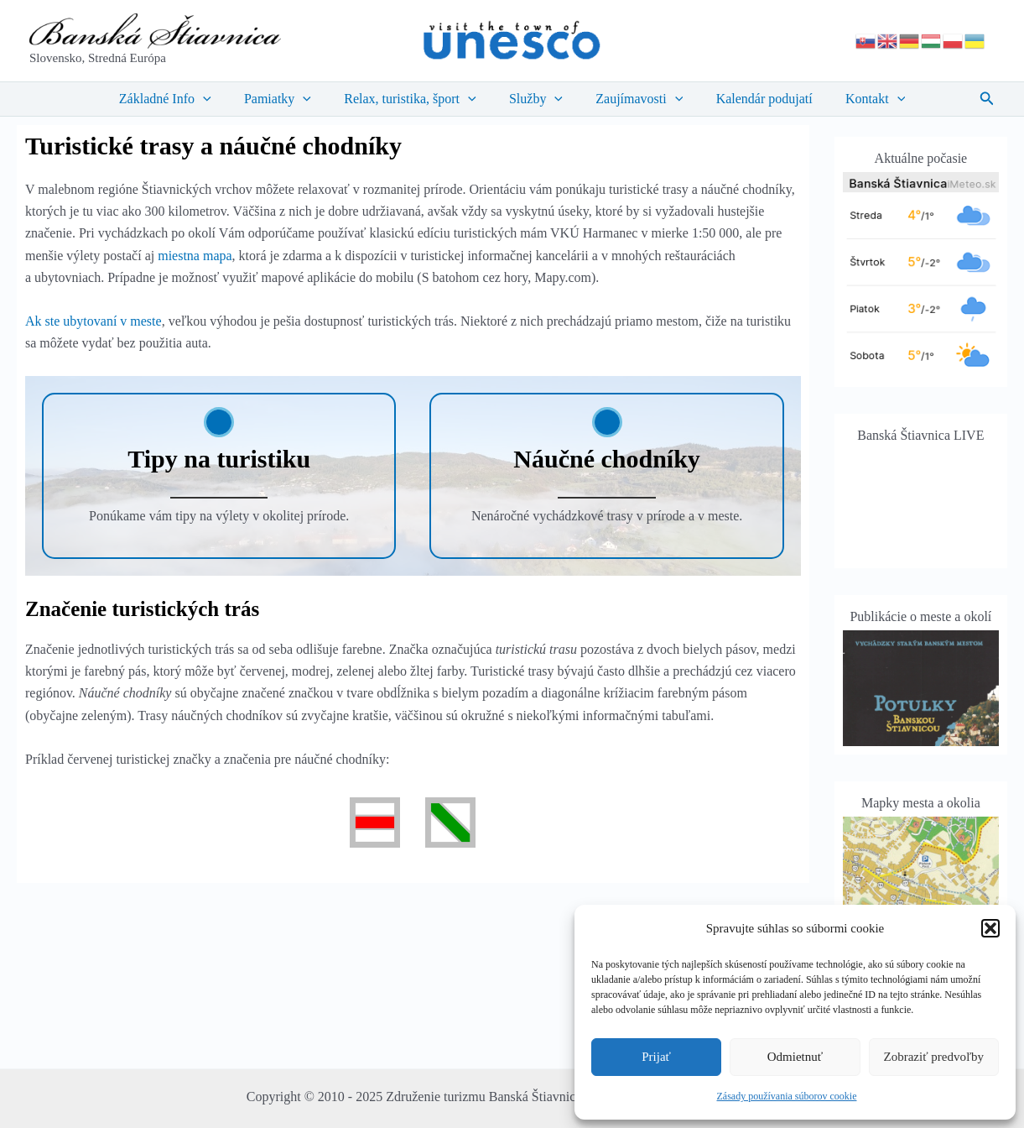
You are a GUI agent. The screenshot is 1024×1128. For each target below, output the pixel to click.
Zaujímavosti (633, 99)
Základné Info (184, 99)
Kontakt (856, 99)
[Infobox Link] (219, 475)
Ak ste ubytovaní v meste (93, 321)
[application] (221, 99)
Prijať (656, 1056)
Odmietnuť (795, 1056)
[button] (990, 928)
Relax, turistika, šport (416, 99)
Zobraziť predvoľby (934, 1056)
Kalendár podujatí (752, 98)
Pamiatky (290, 99)
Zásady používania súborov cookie (787, 1096)
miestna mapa (194, 255)
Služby (536, 99)
